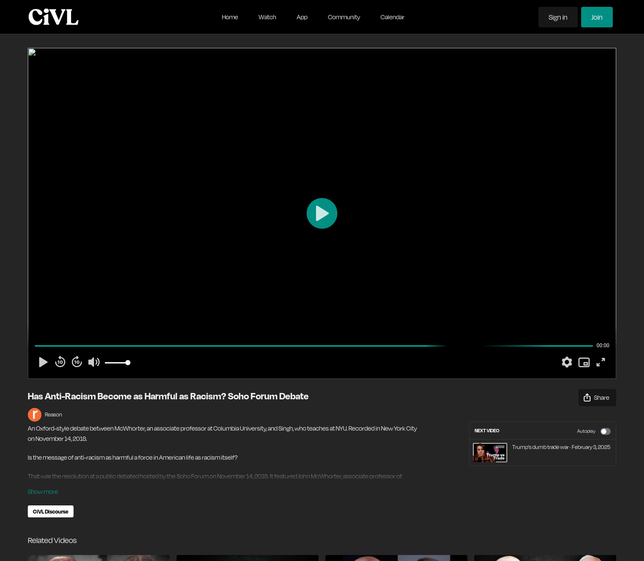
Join (597, 17)
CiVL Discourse (50, 511)
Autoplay (594, 431)
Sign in (558, 17)
